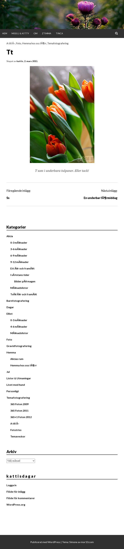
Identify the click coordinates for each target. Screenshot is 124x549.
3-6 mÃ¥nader (18, 249)
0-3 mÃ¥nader (18, 242)
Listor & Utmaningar (18, 378)
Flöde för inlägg (15, 491)
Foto (18, 43)
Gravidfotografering (18, 345)
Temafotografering (58, 43)
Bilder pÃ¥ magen (24, 281)
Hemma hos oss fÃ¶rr (34, 43)
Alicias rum (16, 358)
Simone (73, 542)
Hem (4, 33)
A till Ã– (10, 43)
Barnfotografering (17, 300)
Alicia (9, 236)
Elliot (9, 313)
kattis (20, 61)
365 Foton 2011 (19, 410)
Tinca (59, 33)
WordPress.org (15, 504)
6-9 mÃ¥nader (18, 255)
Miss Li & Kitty (20, 33)
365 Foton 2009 (19, 404)
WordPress (54, 542)
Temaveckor (17, 436)
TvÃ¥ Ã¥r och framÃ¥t (23, 294)
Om (35, 33)
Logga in (11, 485)
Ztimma (46, 33)
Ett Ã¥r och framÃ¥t (22, 268)
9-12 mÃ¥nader (19, 261)
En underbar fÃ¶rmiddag (101, 198)
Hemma (11, 352)
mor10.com (87, 542)
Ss (8, 198)
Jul (8, 371)
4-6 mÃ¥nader (18, 326)
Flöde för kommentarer (20, 498)
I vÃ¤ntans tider (19, 274)
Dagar (10, 307)
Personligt (12, 391)
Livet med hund (15, 384)
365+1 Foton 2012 (21, 416)
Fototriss (15, 429)
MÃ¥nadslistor (19, 287)
